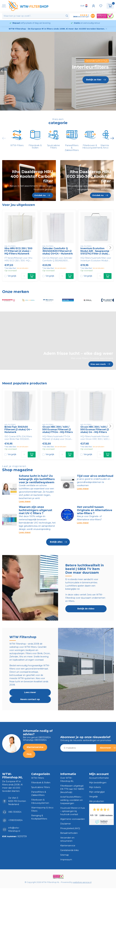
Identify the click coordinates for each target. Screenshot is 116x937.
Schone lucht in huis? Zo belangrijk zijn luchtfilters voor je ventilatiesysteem (37, 479)
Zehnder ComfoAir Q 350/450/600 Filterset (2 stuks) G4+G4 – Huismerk (57, 251)
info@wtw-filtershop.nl (14, 829)
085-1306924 (14, 812)
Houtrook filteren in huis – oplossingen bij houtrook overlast (72, 811)
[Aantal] (24, 276)
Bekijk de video (85, 608)
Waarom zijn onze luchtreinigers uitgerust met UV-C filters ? (35, 510)
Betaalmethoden (69, 833)
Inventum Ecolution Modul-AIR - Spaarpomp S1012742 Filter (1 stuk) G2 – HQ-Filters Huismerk (95, 251)
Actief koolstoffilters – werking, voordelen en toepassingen (71, 800)
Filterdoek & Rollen (40, 782)
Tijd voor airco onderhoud (95, 476)
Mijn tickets (95, 787)
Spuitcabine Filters (40, 787)
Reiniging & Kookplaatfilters (39, 817)
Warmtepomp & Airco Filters (42, 809)
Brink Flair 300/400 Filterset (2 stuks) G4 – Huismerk (18, 430)
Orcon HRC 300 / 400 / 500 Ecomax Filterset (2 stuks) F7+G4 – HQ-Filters (57, 430)
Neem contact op (30, 699)
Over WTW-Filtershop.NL (67, 779)
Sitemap (64, 855)
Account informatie (99, 778)
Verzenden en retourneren (67, 839)
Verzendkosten (22, 268)
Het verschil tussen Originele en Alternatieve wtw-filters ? (94, 510)
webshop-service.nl (82, 882)
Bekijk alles (58, 542)
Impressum (66, 859)
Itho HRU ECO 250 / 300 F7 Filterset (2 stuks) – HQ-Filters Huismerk (18, 251)
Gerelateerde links (69, 850)
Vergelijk (12, 276)
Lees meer (25, 501)
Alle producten (96, 801)
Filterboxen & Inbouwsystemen (40, 801)
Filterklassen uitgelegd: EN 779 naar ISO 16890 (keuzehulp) (72, 789)
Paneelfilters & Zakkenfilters (38, 793)
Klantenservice (35, 747)
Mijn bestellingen (97, 782)
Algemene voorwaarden (72, 819)
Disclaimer (65, 823)
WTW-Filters (37, 778)
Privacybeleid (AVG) (70, 828)
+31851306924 (15, 820)
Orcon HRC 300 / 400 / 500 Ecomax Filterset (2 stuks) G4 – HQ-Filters (94, 430)
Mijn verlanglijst (97, 792)
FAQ (29, 754)
